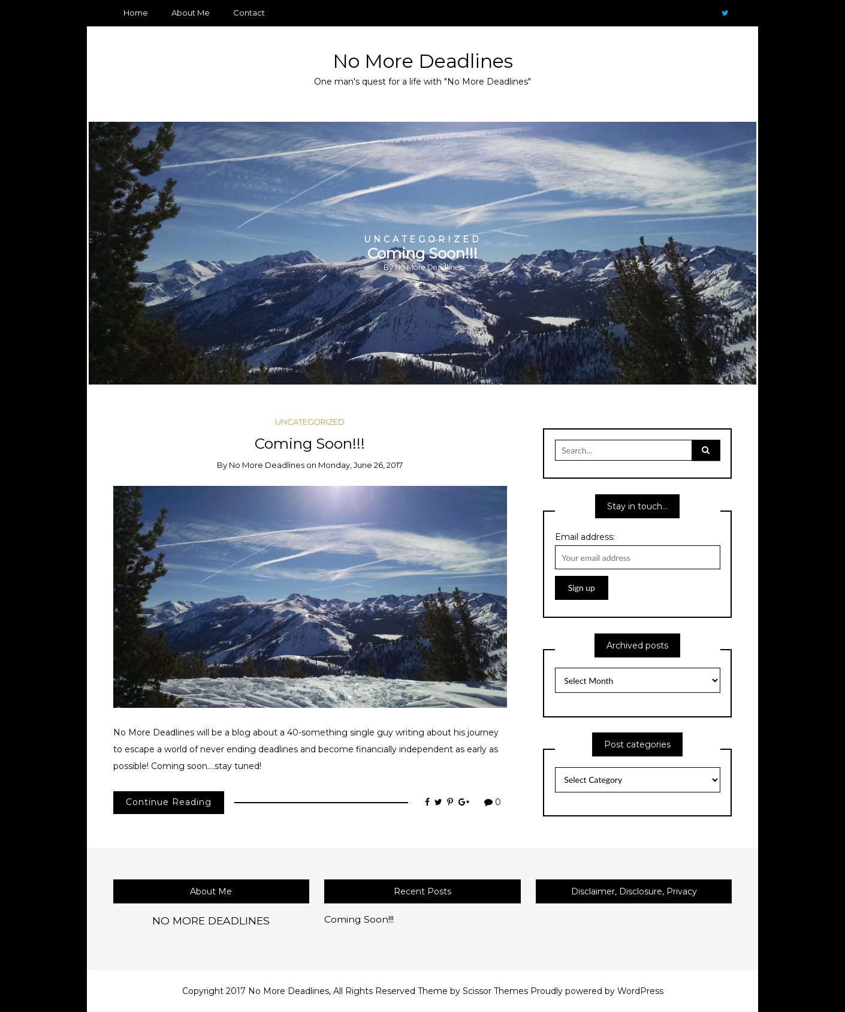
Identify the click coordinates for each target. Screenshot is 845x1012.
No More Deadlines (423, 61)
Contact (249, 12)
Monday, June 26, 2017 (360, 465)
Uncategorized (423, 238)
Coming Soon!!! (422, 253)
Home (135, 12)
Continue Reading (169, 802)
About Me (190, 12)
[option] (422, 253)
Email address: (585, 536)
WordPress (640, 991)
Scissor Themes (495, 991)
